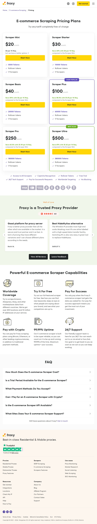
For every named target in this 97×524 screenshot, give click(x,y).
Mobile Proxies (8, 467)
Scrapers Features (41, 470)
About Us (37, 485)
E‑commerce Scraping (42, 467)
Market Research (71, 467)
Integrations (7, 488)
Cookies (25, 517)
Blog (35, 488)
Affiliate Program (40, 491)
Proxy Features (8, 473)
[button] (48, 372)
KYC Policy (57, 517)
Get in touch (62, 421)
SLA (51, 517)
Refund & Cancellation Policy (39, 517)
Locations (6, 491)
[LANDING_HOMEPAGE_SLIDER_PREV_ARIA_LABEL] (4, 235)
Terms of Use (7, 517)
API (4, 497)
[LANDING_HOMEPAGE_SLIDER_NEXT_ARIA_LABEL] (92, 235)
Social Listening (70, 470)
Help (4, 501)
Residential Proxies (10, 464)
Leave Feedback (59, 256)
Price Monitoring (71, 464)
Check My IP (7, 494)
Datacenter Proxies (10, 470)
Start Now (25, 58)
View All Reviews (38, 256)
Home (5, 10)
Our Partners (38, 494)
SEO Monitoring (71, 476)
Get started (83, 4)
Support (37, 501)
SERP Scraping (39, 464)
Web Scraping (70, 473)
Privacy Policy (17, 517)
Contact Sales (39, 497)
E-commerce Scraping (17, 10)
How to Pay (7, 504)
